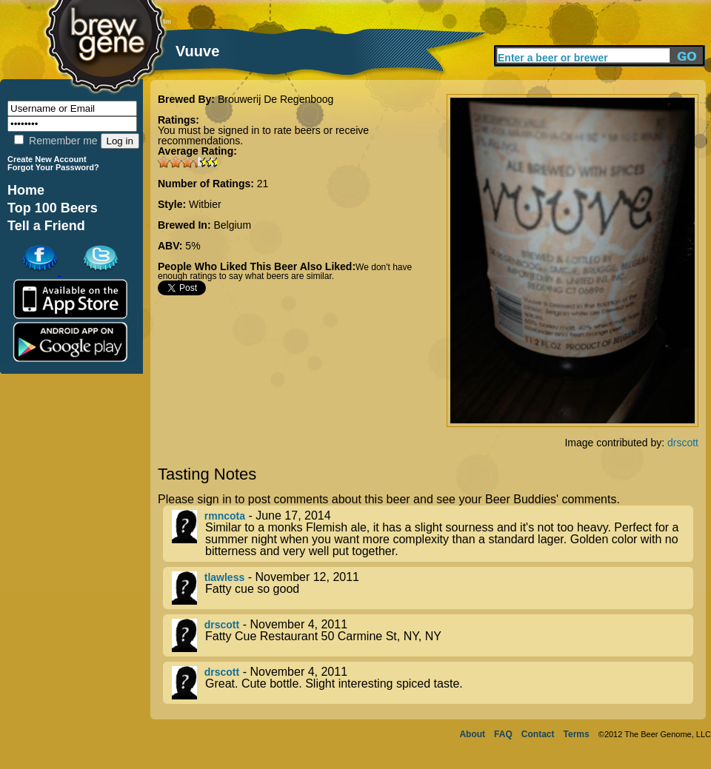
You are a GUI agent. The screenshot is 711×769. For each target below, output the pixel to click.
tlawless (224, 577)
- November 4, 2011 (432, 635)
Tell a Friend (46, 225)
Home (25, 190)
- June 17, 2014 (432, 533)
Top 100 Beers (52, 208)
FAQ (503, 734)
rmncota (224, 516)
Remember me (55, 141)
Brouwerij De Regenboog (275, 99)
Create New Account (47, 159)
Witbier (205, 204)
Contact (538, 734)
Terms (577, 734)
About (472, 734)
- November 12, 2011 (432, 588)
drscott (682, 443)
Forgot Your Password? (53, 167)
